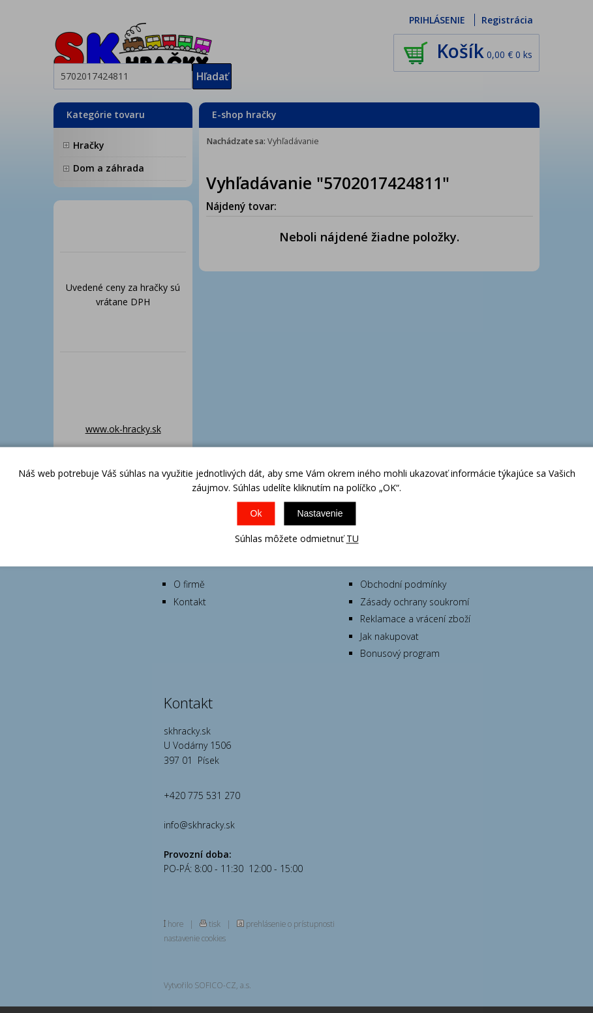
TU (352, 539)
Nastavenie (319, 514)
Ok (256, 514)
